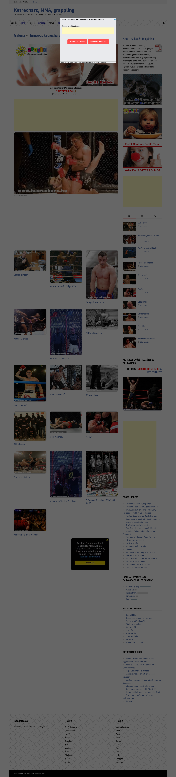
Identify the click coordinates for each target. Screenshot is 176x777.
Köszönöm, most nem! (98, 42)
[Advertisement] (88, 30)
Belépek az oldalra (77, 42)
